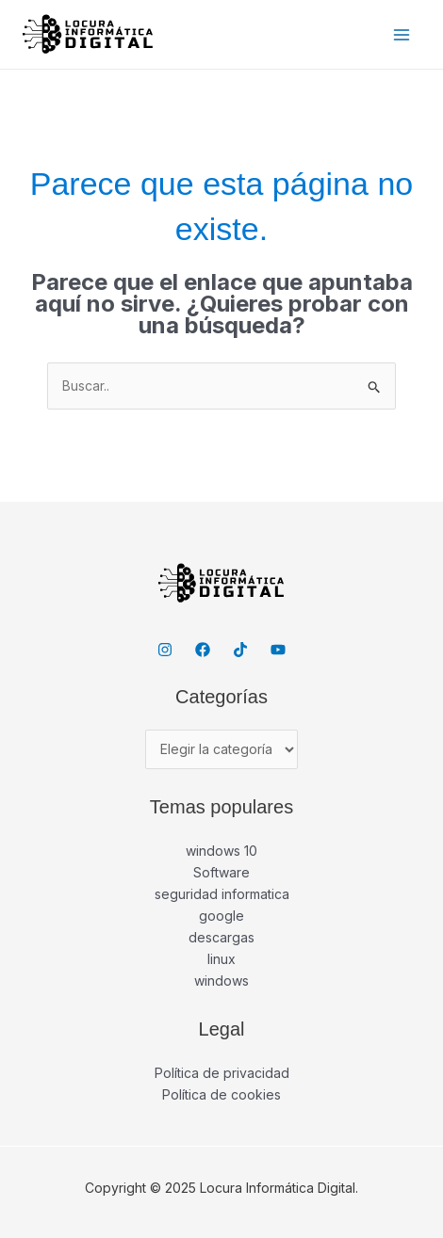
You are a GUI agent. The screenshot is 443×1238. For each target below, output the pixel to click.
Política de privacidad (222, 1073)
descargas (221, 937)
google (221, 916)
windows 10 (221, 851)
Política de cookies (221, 1094)
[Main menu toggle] (401, 34)
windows (221, 981)
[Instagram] (164, 649)
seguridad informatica (222, 894)
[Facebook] (202, 649)
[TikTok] (240, 649)
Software (221, 872)
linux (221, 959)
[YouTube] (278, 649)
